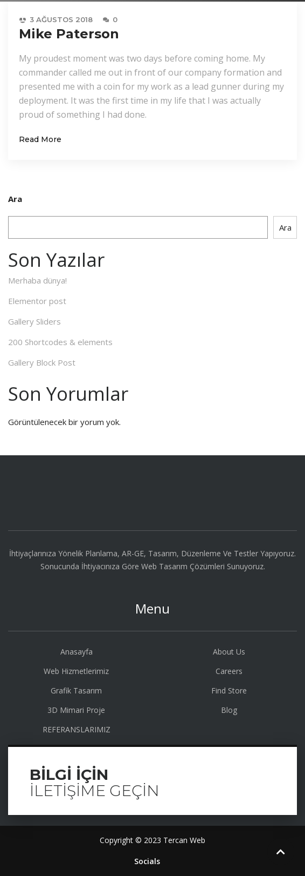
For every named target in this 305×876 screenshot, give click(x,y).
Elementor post (37, 300)
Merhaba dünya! (37, 280)
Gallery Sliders (34, 321)
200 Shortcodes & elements (60, 341)
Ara (15, 198)
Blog (229, 710)
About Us (229, 651)
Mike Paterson (69, 34)
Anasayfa (76, 651)
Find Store (229, 690)
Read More (40, 139)
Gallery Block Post (41, 362)
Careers (229, 671)
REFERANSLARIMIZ (76, 729)
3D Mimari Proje (76, 710)
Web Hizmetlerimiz (76, 671)
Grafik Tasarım (76, 690)
